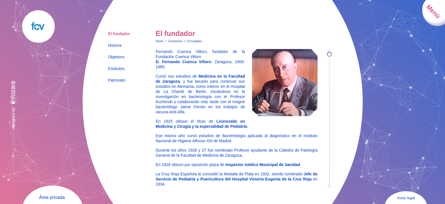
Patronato (116, 80)
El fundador (119, 33)
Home (159, 41)
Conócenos (175, 41)
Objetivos (116, 57)
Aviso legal (406, 198)
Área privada (52, 197)
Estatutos (116, 68)
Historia (114, 45)
